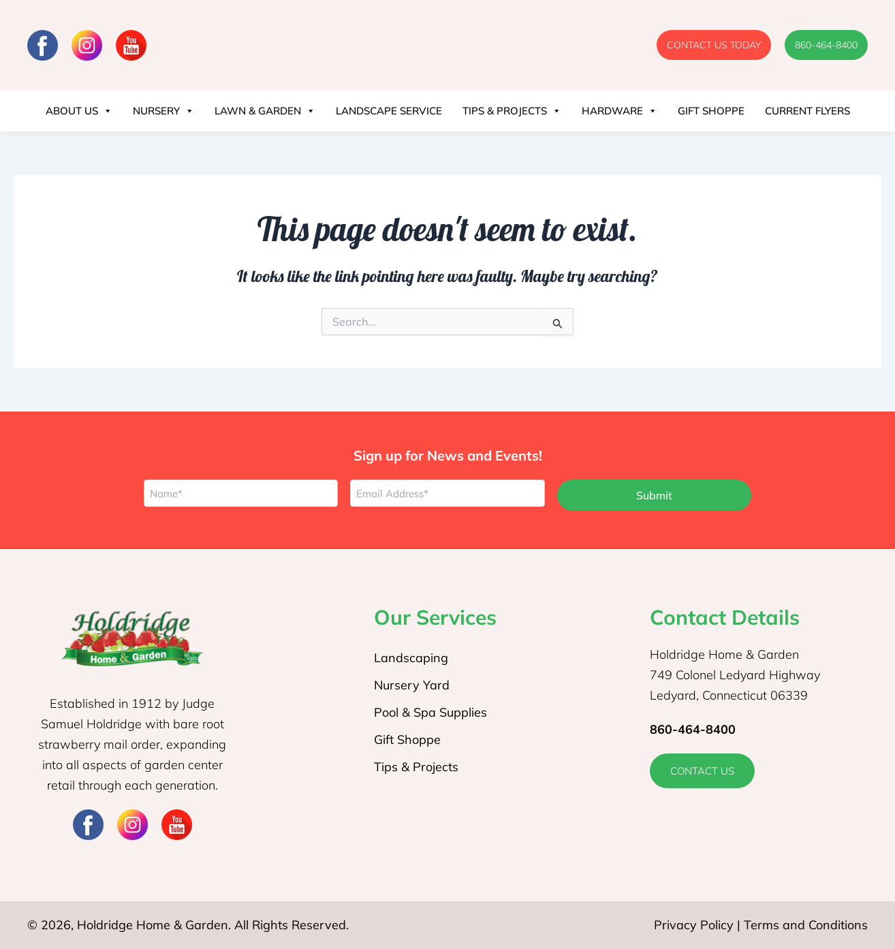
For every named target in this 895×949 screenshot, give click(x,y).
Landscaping (411, 658)
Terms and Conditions (806, 925)
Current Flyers (807, 110)
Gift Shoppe (711, 110)
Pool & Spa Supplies (430, 712)
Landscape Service (389, 110)
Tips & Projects (511, 111)
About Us (79, 111)
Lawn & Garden (265, 111)
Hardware (619, 111)
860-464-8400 (693, 729)
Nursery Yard (412, 685)
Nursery (163, 111)
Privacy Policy (694, 925)
